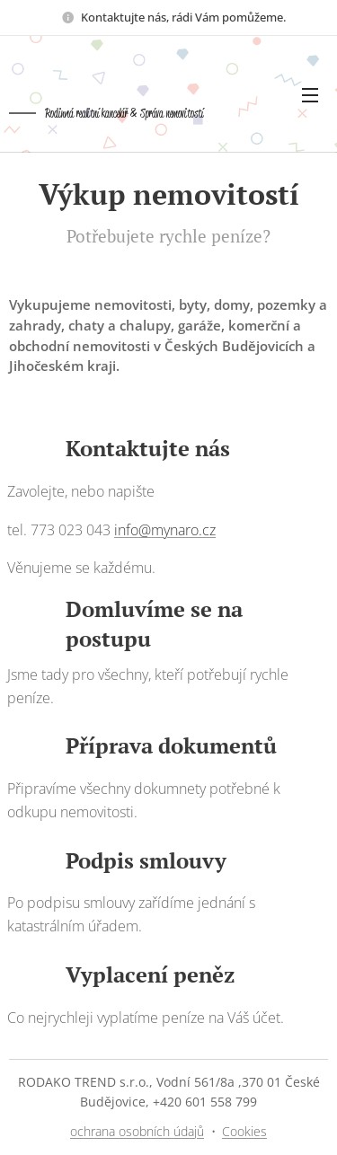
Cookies (244, 1131)
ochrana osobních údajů (137, 1131)
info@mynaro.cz (165, 530)
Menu (310, 95)
